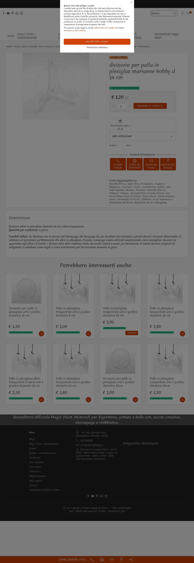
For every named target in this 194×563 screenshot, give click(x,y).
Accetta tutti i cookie (97, 41)
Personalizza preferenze (97, 47)
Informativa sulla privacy (75, 30)
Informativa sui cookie (104, 28)
